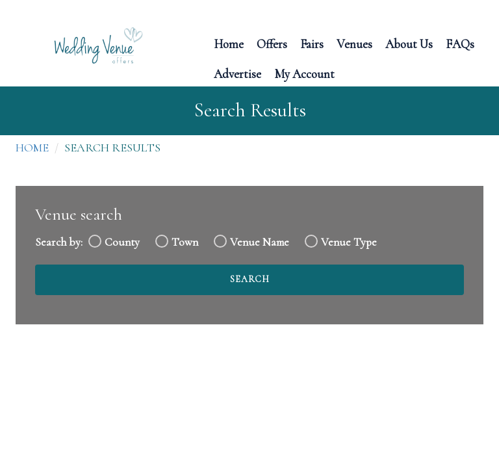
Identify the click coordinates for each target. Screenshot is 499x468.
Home (229, 43)
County (122, 242)
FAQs (460, 43)
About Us (409, 43)
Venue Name (259, 242)
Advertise (237, 73)
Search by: (59, 242)
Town (185, 242)
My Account (304, 73)
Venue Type (349, 242)
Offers (272, 43)
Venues (354, 43)
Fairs (312, 43)
